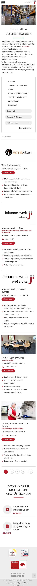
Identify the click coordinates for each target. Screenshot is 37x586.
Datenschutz (10, 583)
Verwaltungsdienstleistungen (18, 93)
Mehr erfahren (8, 172)
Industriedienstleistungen (17, 97)
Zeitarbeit (11, 89)
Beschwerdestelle (14, 580)
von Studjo (26, 46)
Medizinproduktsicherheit (22, 583)
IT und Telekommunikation (17, 85)
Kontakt (6, 580)
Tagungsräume (13, 101)
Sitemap (30, 580)
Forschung (11, 81)
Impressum (23, 580)
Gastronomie (12, 105)
